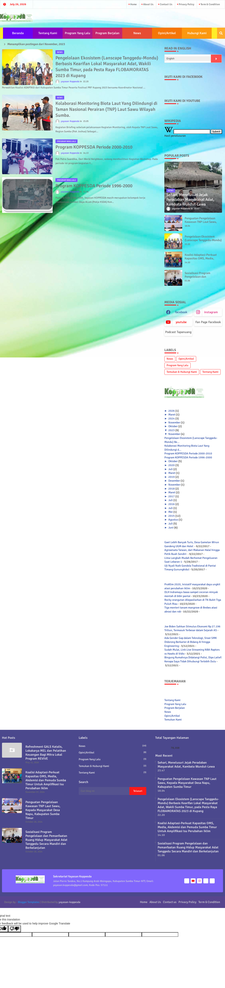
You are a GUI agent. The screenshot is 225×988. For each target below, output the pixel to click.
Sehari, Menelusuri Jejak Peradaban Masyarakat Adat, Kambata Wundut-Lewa (186, 765)
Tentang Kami (47, 33)
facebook (181, 312)
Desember (174, 480)
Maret (171, 414)
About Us (148, 4)
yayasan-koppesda (69, 902)
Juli (170, 469)
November (174, 422)
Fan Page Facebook (208, 322)
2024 (171, 418)
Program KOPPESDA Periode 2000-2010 (93, 147)
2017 (171, 496)
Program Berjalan (107, 33)
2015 (171, 516)
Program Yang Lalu (77, 33)
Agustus (173, 519)
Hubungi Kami (197, 33)
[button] (221, 33)
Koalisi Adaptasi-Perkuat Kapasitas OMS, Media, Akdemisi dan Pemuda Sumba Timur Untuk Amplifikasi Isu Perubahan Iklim (45, 780)
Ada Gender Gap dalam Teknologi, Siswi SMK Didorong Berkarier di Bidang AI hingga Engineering (190, 641)
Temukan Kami (173, 719)
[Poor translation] (14, 928)
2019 (171, 477)
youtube (181, 322)
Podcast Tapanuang (178, 332)
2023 (171, 430)
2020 (171, 465)
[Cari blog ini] (104, 791)
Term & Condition (210, 4)
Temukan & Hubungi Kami (182, 372)
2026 (171, 410)
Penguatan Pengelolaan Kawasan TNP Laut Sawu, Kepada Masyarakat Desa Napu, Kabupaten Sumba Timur (42, 810)
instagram (211, 312)
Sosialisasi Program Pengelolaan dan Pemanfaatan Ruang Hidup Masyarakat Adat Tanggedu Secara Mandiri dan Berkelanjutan (46, 840)
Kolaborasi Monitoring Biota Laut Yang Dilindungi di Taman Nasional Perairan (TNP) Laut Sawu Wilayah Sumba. (106, 109)
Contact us (165, 4)
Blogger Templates (28, 902)
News (137, 33)
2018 (171, 488)
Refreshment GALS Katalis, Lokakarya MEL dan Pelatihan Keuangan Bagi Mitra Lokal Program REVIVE (45, 753)
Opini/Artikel (167, 33)
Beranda (18, 33)
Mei (170, 512)
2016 (171, 504)
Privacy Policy (186, 4)
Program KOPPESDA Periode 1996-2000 (93, 186)
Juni (171, 527)
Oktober (173, 426)
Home (133, 4)
